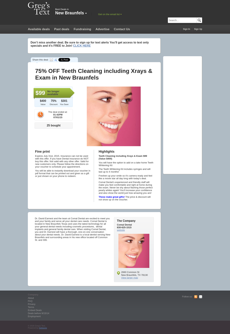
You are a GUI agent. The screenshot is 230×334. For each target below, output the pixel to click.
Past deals (61, 29)
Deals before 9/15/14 (38, 313)
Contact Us (122, 29)
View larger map (129, 277)
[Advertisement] (181, 114)
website (121, 230)
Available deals (39, 29)
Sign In (186, 29)
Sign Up (198, 29)
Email (51, 59)
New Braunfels (71, 13)
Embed (56, 59)
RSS (195, 296)
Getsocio (43, 328)
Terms (31, 307)
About (31, 298)
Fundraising (82, 29)
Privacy (31, 304)
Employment (34, 316)
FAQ (30, 301)
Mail (200, 296)
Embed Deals (35, 310)
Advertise (102, 29)
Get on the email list (109, 14)
